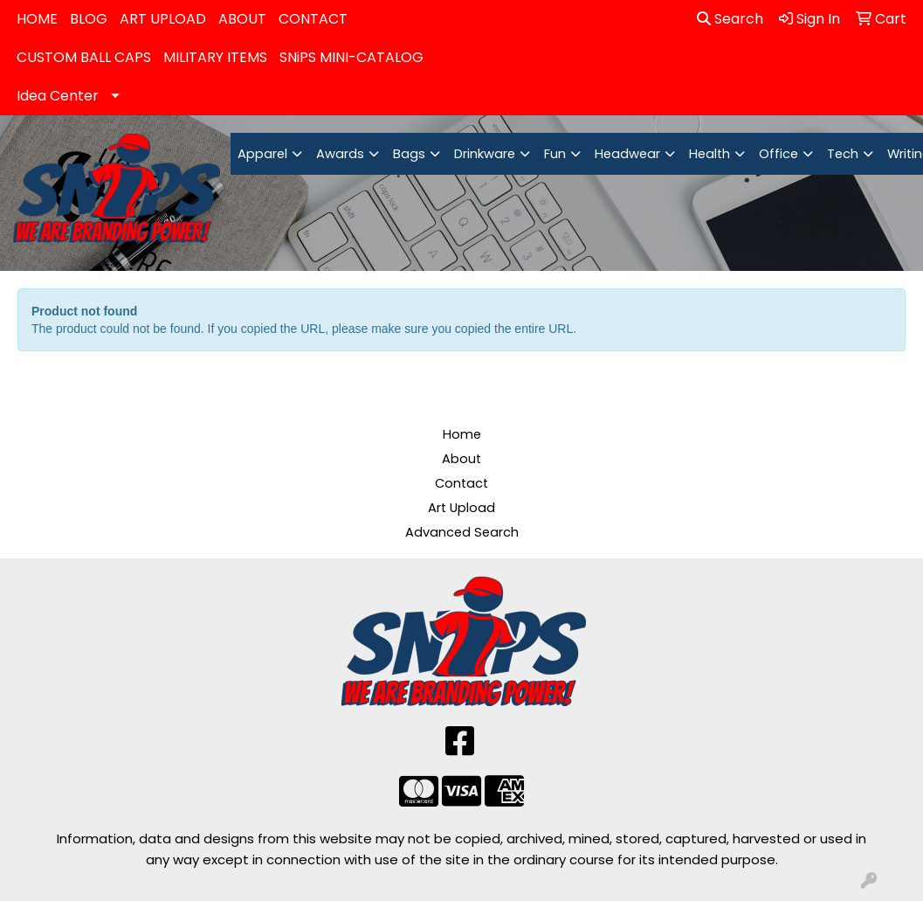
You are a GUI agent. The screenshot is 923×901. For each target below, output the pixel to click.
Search (730, 19)
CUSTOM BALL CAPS (84, 57)
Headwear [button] (627, 154)
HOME (37, 19)
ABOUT (242, 19)
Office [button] (778, 154)
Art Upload (461, 507)
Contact (461, 483)
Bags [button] (409, 154)
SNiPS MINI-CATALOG (351, 57)
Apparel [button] (262, 154)
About (461, 459)
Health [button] (709, 154)
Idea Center (58, 96)
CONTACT (313, 19)
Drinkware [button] (484, 154)
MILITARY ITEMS (215, 57)
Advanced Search (462, 532)
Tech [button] (842, 154)
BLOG (88, 19)
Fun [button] (555, 154)
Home (462, 434)
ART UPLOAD (163, 19)
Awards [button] (340, 154)
